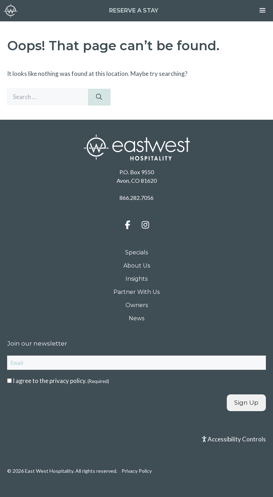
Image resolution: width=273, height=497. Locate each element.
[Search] (99, 97)
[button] (128, 225)
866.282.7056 (136, 197)
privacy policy (67, 380)
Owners (136, 305)
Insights (136, 278)
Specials (136, 252)
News (136, 318)
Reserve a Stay (133, 10)
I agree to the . (61, 380)
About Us (136, 265)
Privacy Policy (137, 471)
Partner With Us (136, 292)
